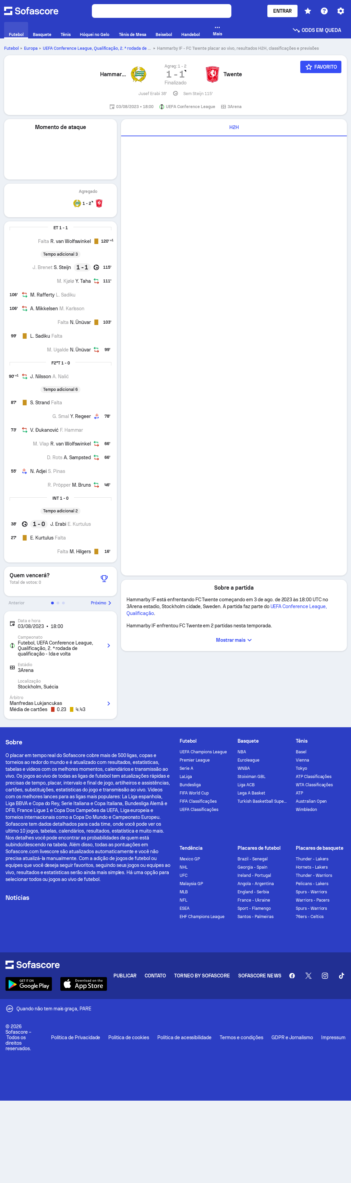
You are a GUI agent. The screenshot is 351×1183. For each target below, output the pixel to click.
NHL (183, 867)
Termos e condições (241, 1037)
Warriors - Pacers (313, 900)
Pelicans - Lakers (312, 883)
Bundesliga (190, 784)
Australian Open (311, 801)
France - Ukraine (254, 900)
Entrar (282, 11)
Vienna (302, 760)
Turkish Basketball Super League (262, 801)
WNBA (244, 768)
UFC (183, 875)
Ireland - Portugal (254, 875)
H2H (234, 127)
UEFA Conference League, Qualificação (107, 48)
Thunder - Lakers (312, 859)
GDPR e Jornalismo (292, 1037)
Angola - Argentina (256, 883)
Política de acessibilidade (184, 1037)
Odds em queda (316, 30)
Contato (155, 975)
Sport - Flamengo (254, 908)
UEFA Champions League (203, 752)
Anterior (17, 603)
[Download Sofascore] (28, 984)
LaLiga (186, 776)
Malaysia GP (191, 883)
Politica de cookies (128, 1037)
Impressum (333, 1037)
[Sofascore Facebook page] (292, 976)
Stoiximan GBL (251, 776)
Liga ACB (246, 784)
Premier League (195, 760)
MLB (184, 892)
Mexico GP (190, 859)
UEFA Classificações (199, 809)
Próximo (101, 603)
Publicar (124, 975)
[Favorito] (320, 67)
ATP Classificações (314, 776)
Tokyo (301, 768)
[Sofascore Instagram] (325, 976)
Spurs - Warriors (311, 892)
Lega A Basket (251, 793)
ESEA (185, 908)
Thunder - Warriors (314, 875)
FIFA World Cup (194, 793)
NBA (242, 752)
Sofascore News (259, 975)
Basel (301, 752)
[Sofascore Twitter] (308, 976)
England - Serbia (253, 892)
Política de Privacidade (75, 1037)
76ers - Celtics (310, 916)
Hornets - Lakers (312, 867)
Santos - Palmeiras (256, 916)
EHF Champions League (202, 916)
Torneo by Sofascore (202, 975)
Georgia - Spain (252, 867)
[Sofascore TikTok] (341, 976)
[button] (52, 603)
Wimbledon (306, 809)
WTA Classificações (314, 784)
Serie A (186, 768)
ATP (299, 793)
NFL (183, 900)
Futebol (11, 48)
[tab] (234, 127)
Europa (31, 48)
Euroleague (248, 760)
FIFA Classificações (198, 801)
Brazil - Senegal (253, 859)
